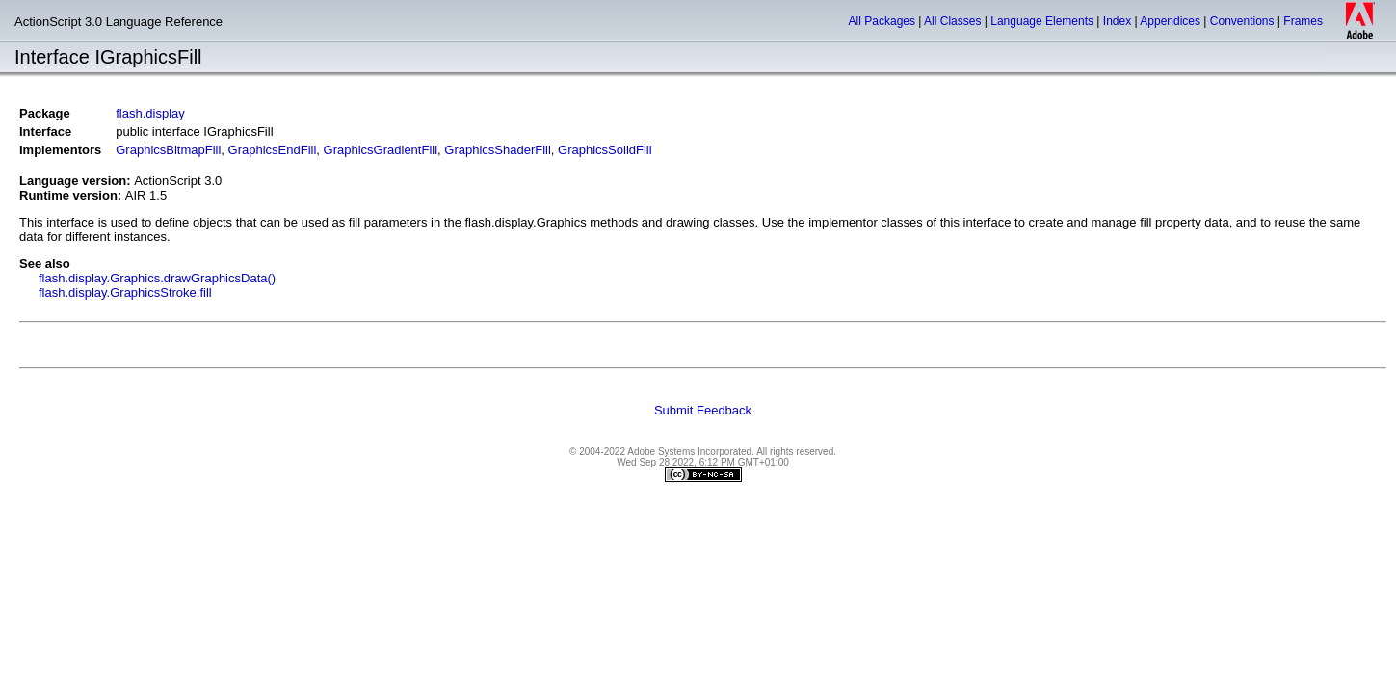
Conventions (1242, 21)
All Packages (882, 21)
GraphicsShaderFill (497, 150)
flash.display (150, 113)
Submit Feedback (702, 410)
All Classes (952, 21)
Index (1117, 21)
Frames (1303, 21)
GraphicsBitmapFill (168, 150)
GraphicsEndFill (272, 150)
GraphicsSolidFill (605, 150)
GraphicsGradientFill (381, 150)
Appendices (1170, 21)
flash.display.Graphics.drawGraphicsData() (157, 278)
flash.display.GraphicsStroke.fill (125, 292)
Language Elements (1041, 21)
